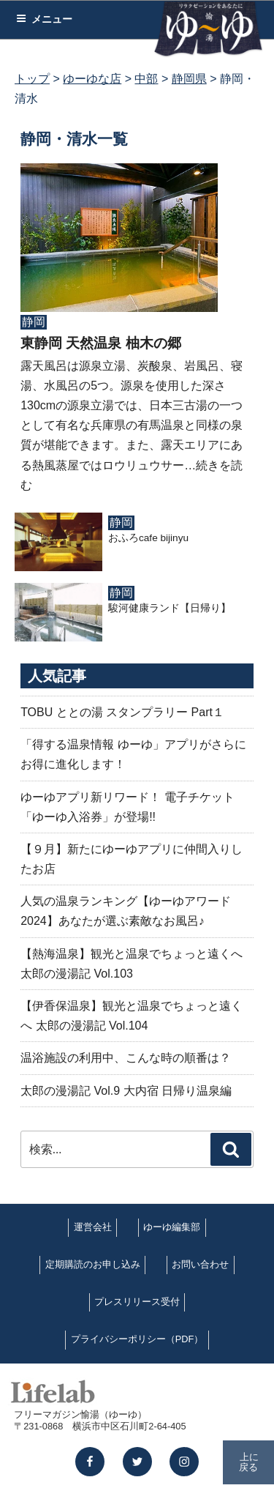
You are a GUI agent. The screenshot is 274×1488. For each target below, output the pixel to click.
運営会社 (93, 1226)
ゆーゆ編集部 (171, 1226)
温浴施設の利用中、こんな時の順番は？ (125, 1058)
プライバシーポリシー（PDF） (137, 1338)
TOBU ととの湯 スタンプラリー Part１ (122, 712)
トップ (32, 78)
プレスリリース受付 (137, 1301)
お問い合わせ (200, 1264)
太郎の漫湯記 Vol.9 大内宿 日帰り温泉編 (126, 1091)
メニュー (44, 19)
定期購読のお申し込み (92, 1264)
